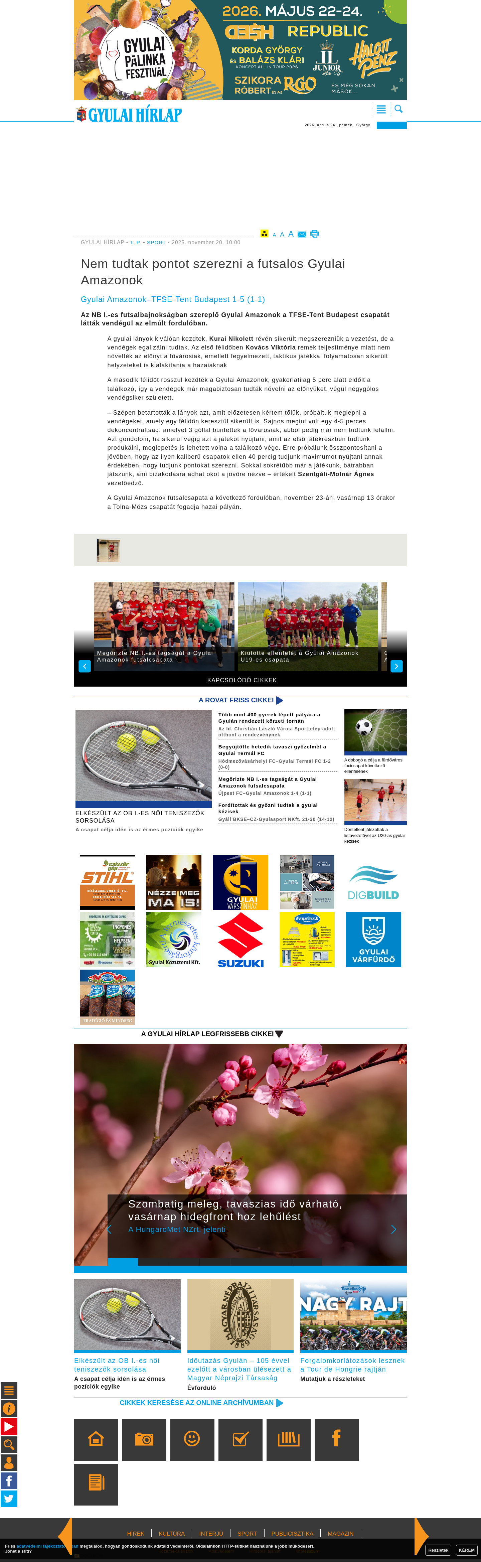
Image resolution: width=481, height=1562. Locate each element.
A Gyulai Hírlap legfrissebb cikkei (205, 1035)
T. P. (136, 242)
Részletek (438, 1550)
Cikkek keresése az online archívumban (194, 1406)
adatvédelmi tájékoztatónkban (47, 1546)
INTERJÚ (211, 1537)
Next (397, 1236)
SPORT (157, 242)
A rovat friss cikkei (235, 700)
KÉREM (467, 1550)
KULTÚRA (172, 1537)
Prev (118, 1236)
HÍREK (135, 1537)
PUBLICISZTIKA (293, 1537)
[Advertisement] (240, 179)
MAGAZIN (340, 1537)
